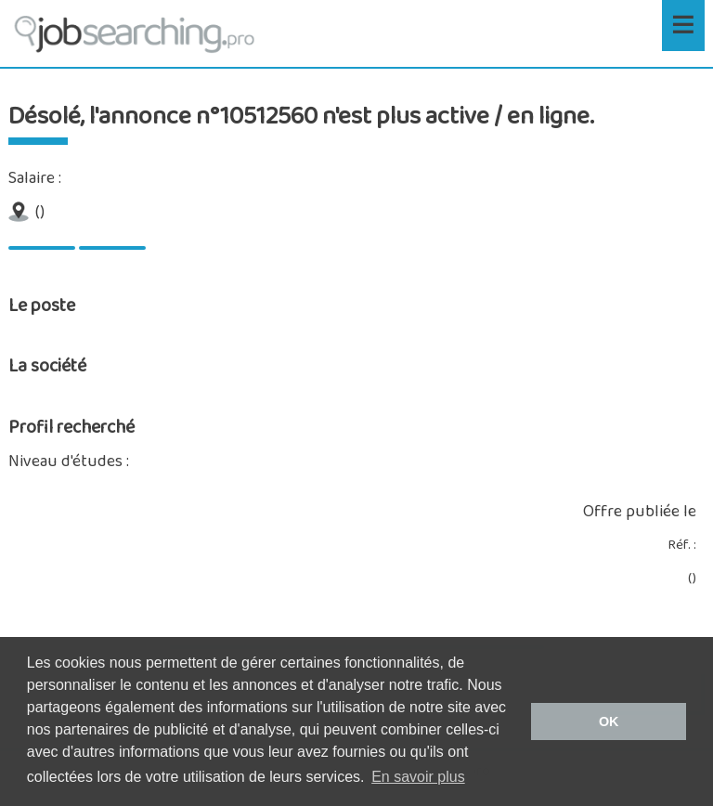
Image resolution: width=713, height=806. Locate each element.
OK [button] (609, 721)
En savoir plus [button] (418, 777)
